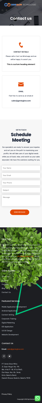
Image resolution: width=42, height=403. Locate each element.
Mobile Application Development (14, 307)
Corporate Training (9, 319)
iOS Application (7, 327)
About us (5, 276)
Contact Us (6, 292)
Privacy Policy (7, 394)
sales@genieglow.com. (25, 256)
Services (5, 280)
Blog (3, 288)
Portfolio (5, 284)
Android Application (9, 311)
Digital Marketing (8, 323)
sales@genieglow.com (15, 349)
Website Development (10, 335)
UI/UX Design (7, 331)
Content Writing (8, 315)
